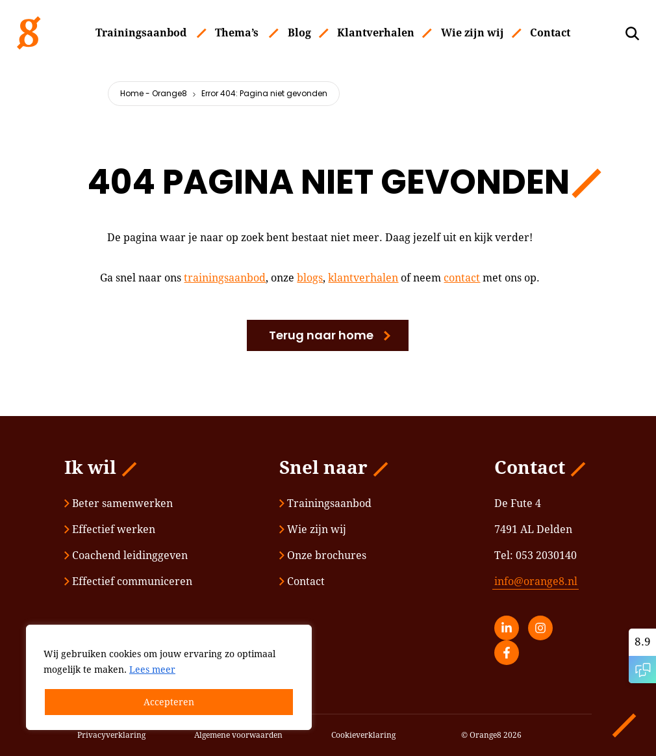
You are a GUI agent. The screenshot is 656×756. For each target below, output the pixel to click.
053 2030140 (546, 555)
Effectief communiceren (128, 581)
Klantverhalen (375, 33)
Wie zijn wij (472, 33)
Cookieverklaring (363, 735)
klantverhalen (363, 278)
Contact (550, 33)
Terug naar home (321, 335)
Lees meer (152, 669)
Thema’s (237, 33)
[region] (169, 677)
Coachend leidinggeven (126, 555)
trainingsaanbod (225, 278)
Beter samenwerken (118, 503)
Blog (299, 33)
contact (462, 278)
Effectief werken (109, 529)
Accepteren (169, 702)
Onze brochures (322, 555)
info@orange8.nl (535, 581)
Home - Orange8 (153, 93)
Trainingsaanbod (140, 33)
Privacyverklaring (111, 735)
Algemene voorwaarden (238, 735)
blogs (310, 278)
